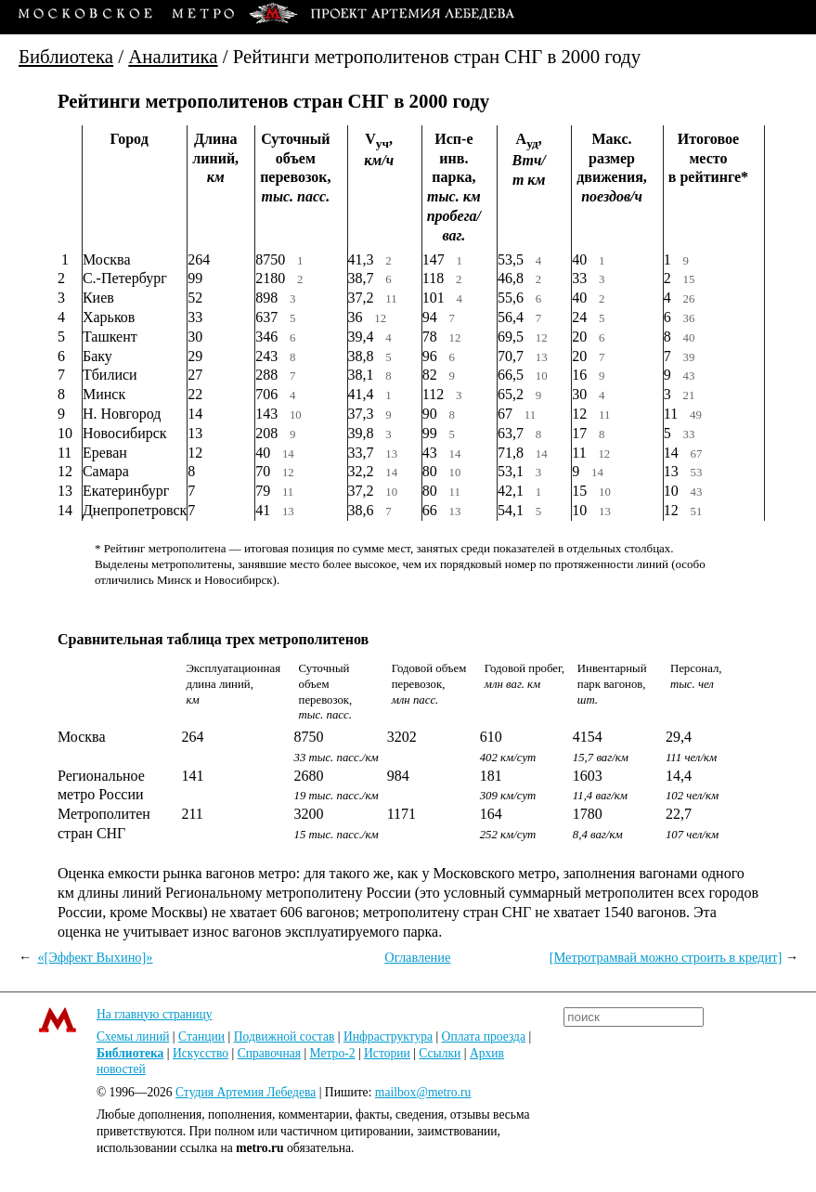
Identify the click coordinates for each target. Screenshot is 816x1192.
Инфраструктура (388, 1036)
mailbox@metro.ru (423, 1092)
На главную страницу (155, 1014)
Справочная (269, 1053)
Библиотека (66, 56)
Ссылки (439, 1053)
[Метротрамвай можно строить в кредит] (666, 957)
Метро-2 (333, 1053)
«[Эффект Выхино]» (94, 957)
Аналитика (172, 56)
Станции (201, 1036)
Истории (387, 1053)
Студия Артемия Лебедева (245, 1092)
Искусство (200, 1053)
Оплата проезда (483, 1036)
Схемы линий (133, 1036)
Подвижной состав (284, 1036)
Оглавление (417, 957)
